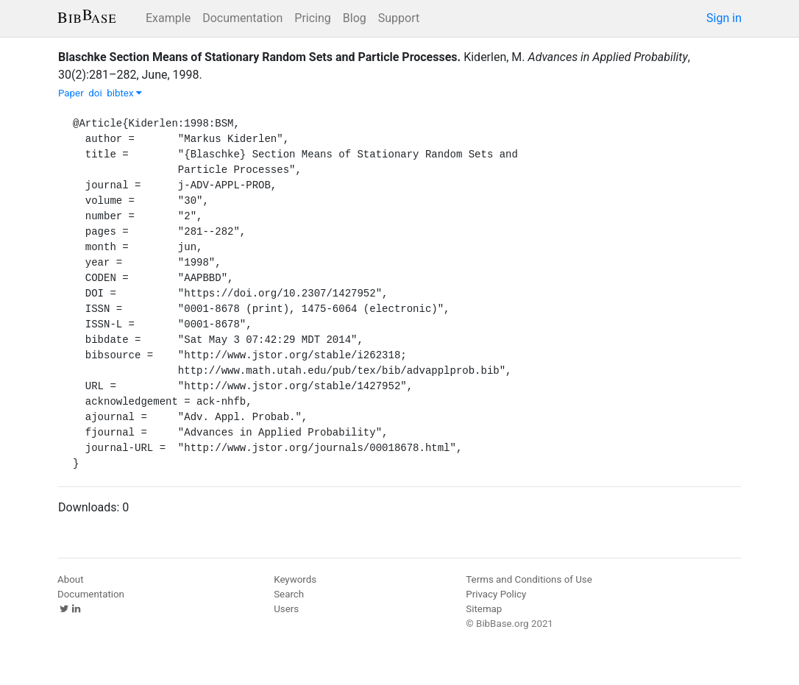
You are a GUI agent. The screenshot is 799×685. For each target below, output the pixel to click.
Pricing (312, 18)
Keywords (295, 579)
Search (289, 594)
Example (168, 18)
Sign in (724, 18)
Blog (354, 18)
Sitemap (484, 608)
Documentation (242, 18)
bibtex (124, 93)
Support (398, 18)
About (70, 579)
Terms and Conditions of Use (529, 579)
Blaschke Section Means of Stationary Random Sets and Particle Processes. (259, 57)
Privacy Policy (496, 594)
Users (286, 608)
